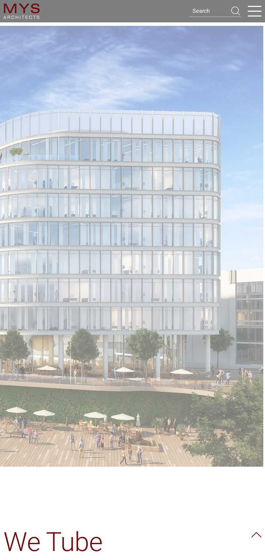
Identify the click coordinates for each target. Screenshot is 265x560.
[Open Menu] (255, 11)
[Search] (209, 11)
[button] (235, 11)
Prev (256, 259)
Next (256, 276)
